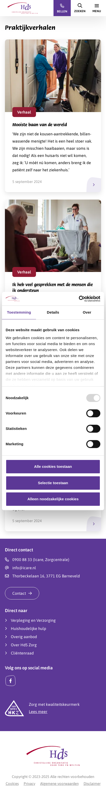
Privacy (29, 783)
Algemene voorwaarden (59, 783)
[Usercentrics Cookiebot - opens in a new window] (78, 299)
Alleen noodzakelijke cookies (53, 499)
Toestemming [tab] (19, 312)
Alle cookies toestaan (53, 466)
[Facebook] (10, 680)
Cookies (12, 783)
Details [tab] (53, 312)
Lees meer (38, 711)
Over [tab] (87, 312)
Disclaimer (92, 783)
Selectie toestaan (53, 483)
